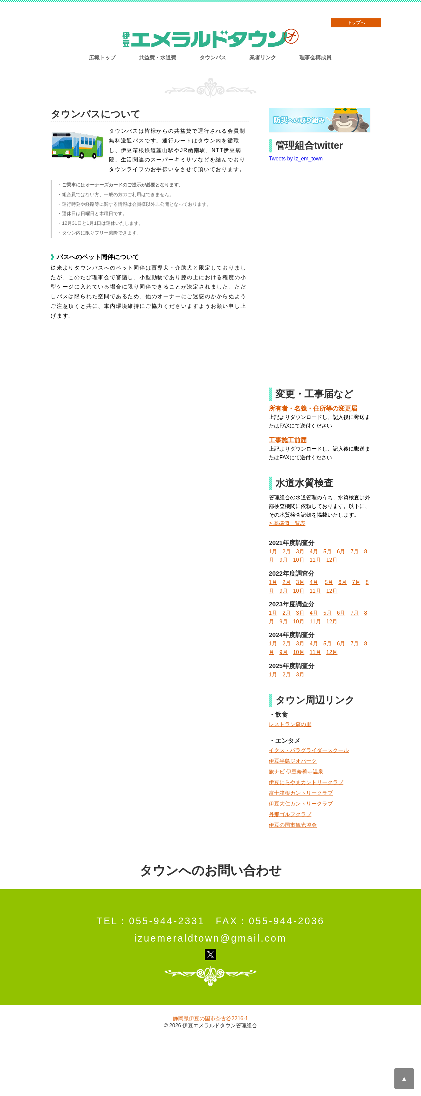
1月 (273, 551)
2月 (286, 551)
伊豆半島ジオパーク (293, 761)
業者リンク (262, 57)
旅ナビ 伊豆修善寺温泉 (296, 771)
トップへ (356, 22)
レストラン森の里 (290, 724)
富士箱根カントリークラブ (301, 793)
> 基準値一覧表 (287, 523)
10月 (298, 560)
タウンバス (213, 57)
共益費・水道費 (157, 57)
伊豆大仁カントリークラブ (301, 803)
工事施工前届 (288, 440)
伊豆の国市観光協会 (293, 825)
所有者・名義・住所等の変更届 (313, 408)
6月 (341, 551)
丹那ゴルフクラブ (290, 814)
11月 (315, 560)
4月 (314, 551)
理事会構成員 (315, 57)
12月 (332, 560)
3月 (300, 551)
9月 (283, 560)
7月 (354, 551)
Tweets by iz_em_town (296, 158)
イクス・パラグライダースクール (309, 750)
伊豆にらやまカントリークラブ (306, 782)
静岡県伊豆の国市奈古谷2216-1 (210, 1018)
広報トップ (102, 57)
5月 (327, 551)
